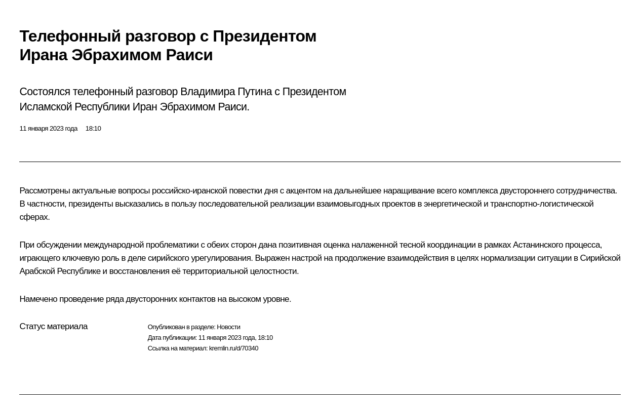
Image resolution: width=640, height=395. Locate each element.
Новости (228, 327)
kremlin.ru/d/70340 (233, 348)
